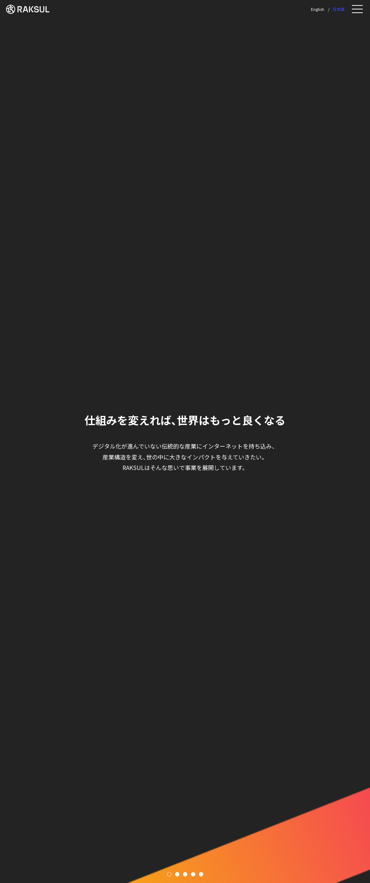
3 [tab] (185, 874)
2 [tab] (177, 874)
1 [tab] (169, 874)
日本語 (339, 9)
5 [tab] (201, 874)
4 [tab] (193, 874)
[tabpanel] (185, 441)
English (317, 9)
